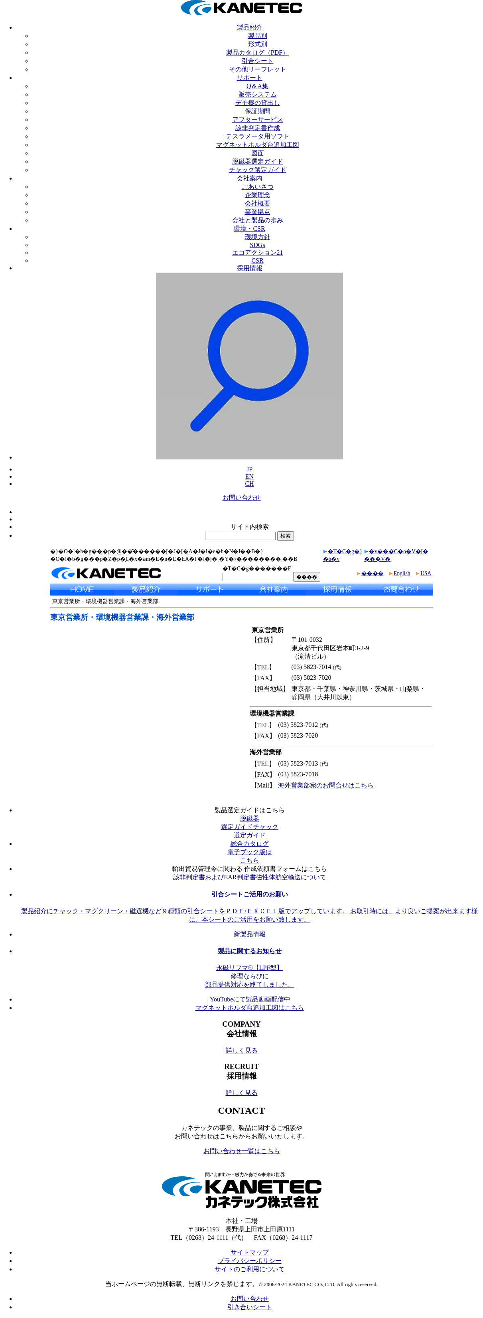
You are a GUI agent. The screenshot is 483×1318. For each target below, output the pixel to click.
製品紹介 (249, 27)
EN (249, 476)
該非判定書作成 (257, 128)
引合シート (258, 60)
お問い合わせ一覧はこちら (241, 1151)
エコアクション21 (257, 252)
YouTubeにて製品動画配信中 (250, 999)
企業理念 (257, 195)
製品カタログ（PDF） (257, 52)
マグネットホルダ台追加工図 (257, 144)
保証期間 (257, 111)
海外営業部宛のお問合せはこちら (326, 785)
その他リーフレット (257, 69)
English (402, 573)
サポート (249, 77)
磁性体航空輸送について (291, 877)
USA (425, 573)
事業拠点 (257, 211)
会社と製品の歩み (257, 220)
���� (372, 573)
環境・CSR (249, 228)
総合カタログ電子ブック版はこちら (249, 852)
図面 (257, 153)
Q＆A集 (257, 86)
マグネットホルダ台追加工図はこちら (249, 1007)
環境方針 (257, 237)
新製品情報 (250, 934)
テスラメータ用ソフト (258, 136)
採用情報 (249, 268)
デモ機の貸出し (257, 102)
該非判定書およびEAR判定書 (214, 877)
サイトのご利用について (250, 1269)
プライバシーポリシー (250, 1260)
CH (249, 483)
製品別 (257, 35)
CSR (257, 260)
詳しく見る (242, 1050)
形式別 (257, 44)
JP (249, 469)
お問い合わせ (242, 497)
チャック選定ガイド (257, 169)
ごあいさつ (258, 186)
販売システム (258, 94)
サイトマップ (250, 1252)
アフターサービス (257, 119)
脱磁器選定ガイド (257, 161)
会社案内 (249, 178)
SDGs (257, 244)
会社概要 (257, 203)
